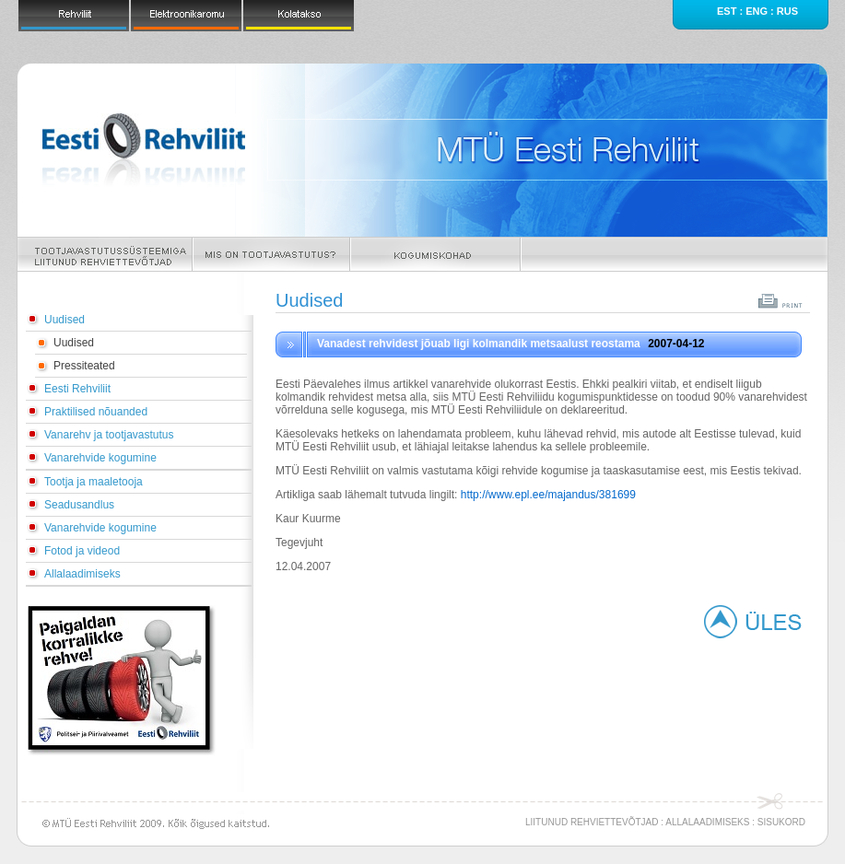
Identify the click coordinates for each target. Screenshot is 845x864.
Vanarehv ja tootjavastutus (109, 434)
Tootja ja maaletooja (93, 481)
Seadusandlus (79, 504)
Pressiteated (84, 365)
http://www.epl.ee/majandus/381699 (548, 494)
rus (787, 11)
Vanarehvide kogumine (100, 457)
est (726, 11)
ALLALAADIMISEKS (707, 822)
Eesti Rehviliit (77, 388)
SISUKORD (781, 822)
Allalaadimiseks (82, 573)
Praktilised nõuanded (95, 411)
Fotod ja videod (82, 550)
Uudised (64, 319)
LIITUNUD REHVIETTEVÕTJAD (591, 822)
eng (756, 11)
